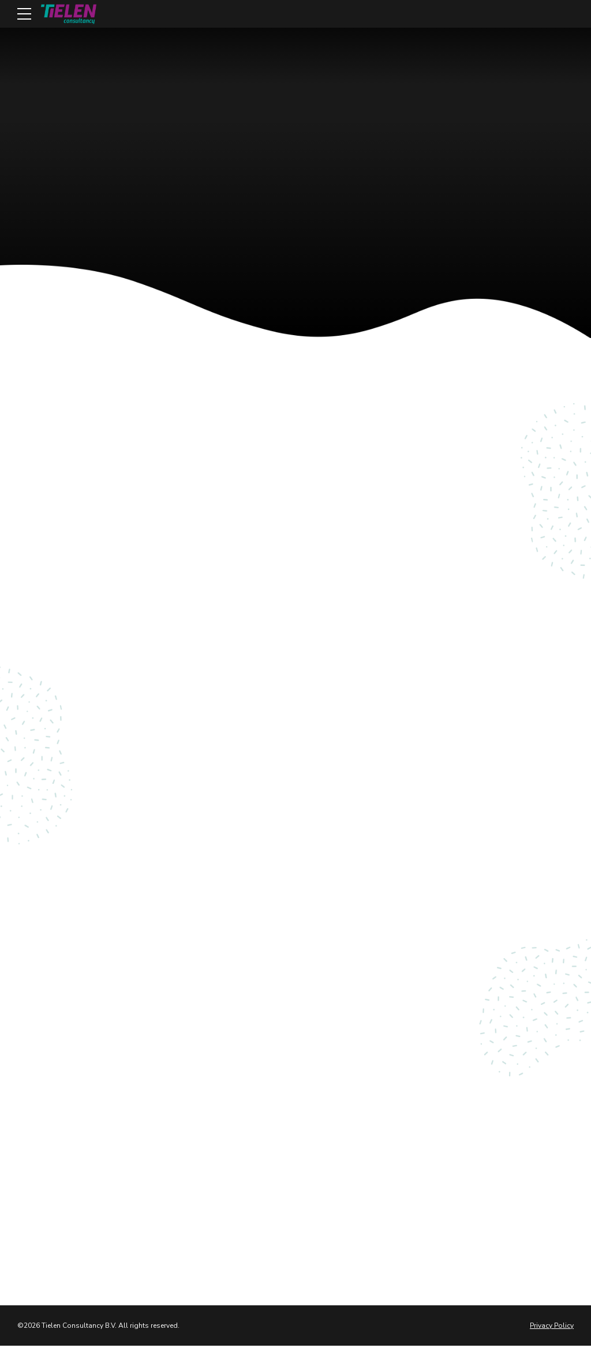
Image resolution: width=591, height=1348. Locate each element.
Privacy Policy (552, 1327)
